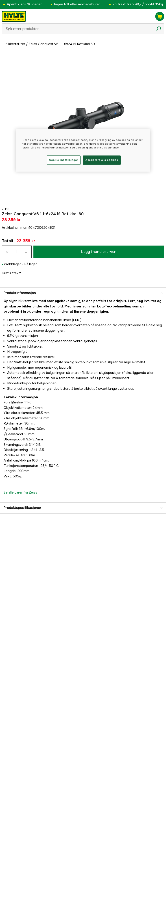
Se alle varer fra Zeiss (20, 492)
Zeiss (5, 209)
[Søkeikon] (158, 28)
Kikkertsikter (15, 44)
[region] (83, 150)
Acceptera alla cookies (101, 159)
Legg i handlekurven (98, 251)
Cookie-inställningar (63, 159)
